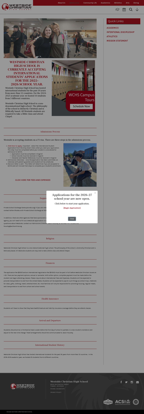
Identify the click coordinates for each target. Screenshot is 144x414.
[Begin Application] (72, 208)
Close (72, 219)
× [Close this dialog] (95, 193)
